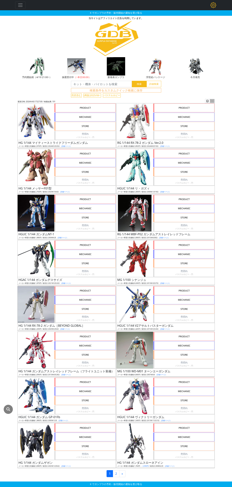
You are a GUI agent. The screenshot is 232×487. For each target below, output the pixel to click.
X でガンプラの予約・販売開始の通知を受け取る (116, 12)
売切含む (76, 95)
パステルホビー (111, 95)
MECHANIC (85, 117)
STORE (85, 126)
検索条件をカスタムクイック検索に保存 (116, 90)
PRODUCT (85, 107)
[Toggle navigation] (20, 5)
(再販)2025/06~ (92, 95)
